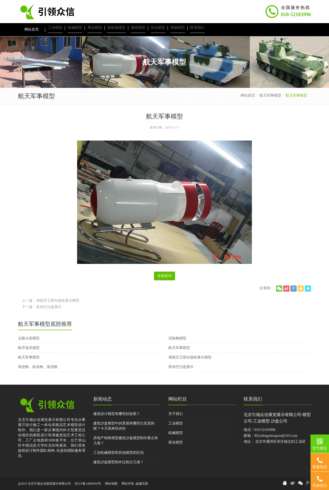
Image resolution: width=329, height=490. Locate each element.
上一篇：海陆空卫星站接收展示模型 (50, 300)
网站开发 (128, 483)
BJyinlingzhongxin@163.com (276, 436)
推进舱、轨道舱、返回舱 (38, 367)
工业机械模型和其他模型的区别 (118, 453)
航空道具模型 (29, 348)
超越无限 (142, 483)
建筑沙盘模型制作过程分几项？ (118, 462)
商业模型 (175, 442)
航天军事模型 (270, 95)
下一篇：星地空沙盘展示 (41, 307)
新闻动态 (102, 399)
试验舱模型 (177, 338)
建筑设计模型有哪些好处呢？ (116, 414)
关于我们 (175, 414)
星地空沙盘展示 (181, 367)
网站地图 (111, 483)
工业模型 (175, 423)
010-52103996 (296, 14)
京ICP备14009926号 (88, 483)
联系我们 (253, 399)
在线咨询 (164, 276)
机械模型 (175, 433)
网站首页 (248, 95)
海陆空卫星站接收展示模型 (190, 357)
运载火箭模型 (29, 338)
